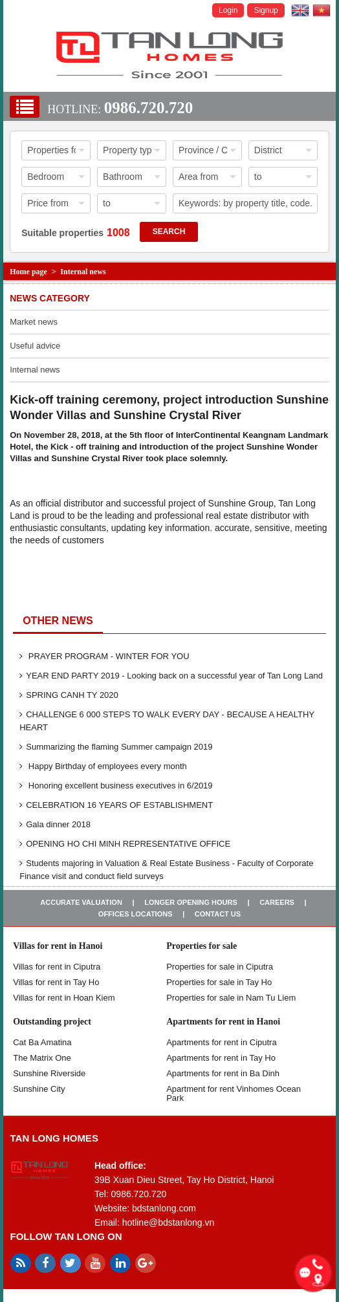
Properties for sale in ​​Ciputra (219, 966)
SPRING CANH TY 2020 (68, 695)
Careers (276, 902)
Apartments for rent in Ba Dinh (222, 1073)
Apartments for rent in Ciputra (221, 1042)
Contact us (218, 914)
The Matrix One (42, 1058)
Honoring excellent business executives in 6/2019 (115, 785)
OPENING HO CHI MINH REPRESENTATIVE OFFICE (124, 844)
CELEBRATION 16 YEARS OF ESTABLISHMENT (116, 805)
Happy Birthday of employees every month (103, 766)
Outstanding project (52, 1021)
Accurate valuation (81, 902)
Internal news (82, 271)
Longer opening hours (190, 902)
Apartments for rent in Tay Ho (221, 1058)
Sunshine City (39, 1089)
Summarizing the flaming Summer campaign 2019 (115, 747)
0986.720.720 (148, 107)
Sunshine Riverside (49, 1073)
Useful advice (35, 346)
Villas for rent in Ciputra (56, 966)
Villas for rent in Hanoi (57, 946)
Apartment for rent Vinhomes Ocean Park (233, 1093)
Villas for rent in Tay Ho (56, 982)
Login (228, 10)
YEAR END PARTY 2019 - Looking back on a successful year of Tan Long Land (171, 675)
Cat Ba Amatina (42, 1042)
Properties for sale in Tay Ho (219, 982)
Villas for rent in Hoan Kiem (64, 998)
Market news (34, 322)
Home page (28, 271)
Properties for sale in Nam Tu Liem (231, 998)
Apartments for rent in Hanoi (223, 1021)
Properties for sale (201, 946)
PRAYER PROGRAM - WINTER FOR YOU (104, 656)
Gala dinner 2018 (55, 824)
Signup (266, 10)
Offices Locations (135, 914)
